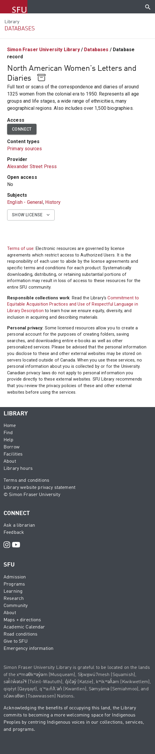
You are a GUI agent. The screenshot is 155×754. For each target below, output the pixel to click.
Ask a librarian (19, 525)
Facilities (13, 454)
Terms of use (20, 248)
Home (10, 425)
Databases (96, 49)
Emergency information (28, 648)
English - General (25, 202)
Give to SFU (16, 641)
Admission (15, 577)
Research (14, 598)
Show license (30, 215)
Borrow (12, 447)
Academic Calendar (24, 627)
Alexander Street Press (32, 166)
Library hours (18, 468)
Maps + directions (22, 620)
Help (9, 440)
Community (16, 605)
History (53, 202)
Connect (22, 129)
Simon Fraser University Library (43, 49)
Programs (14, 584)
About (10, 461)
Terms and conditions (26, 480)
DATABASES (19, 29)
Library (11, 22)
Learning (13, 591)
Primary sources (24, 148)
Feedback (14, 532)
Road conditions (20, 634)
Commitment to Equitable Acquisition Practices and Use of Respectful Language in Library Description (73, 304)
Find (8, 433)
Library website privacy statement (39, 487)
